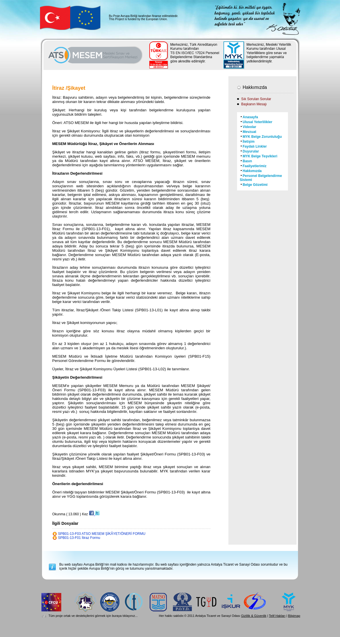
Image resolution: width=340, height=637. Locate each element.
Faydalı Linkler (255, 146)
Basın (247, 161)
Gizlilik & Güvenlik (253, 615)
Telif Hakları (277, 615)
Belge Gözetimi (255, 185)
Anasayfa (250, 117)
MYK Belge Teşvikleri (260, 156)
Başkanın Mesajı (254, 104)
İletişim (249, 142)
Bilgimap (294, 615)
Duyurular (251, 151)
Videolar (249, 127)
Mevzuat (249, 132)
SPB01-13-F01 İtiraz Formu (79, 538)
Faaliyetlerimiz (255, 166)
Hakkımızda (252, 171)
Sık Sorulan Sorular (256, 99)
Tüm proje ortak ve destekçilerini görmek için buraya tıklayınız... (93, 615)
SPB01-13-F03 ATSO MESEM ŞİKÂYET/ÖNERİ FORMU (102, 534)
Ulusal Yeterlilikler (257, 122)
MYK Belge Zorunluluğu (262, 137)
